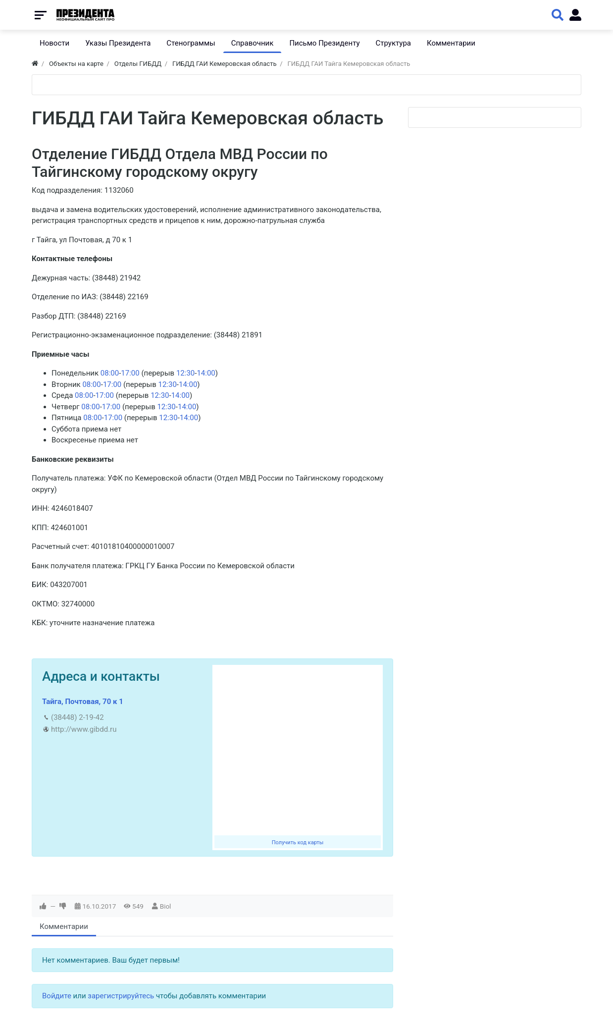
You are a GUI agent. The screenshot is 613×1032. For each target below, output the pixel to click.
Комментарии (64, 926)
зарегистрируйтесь (121, 995)
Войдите (56, 995)
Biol (165, 906)
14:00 (206, 373)
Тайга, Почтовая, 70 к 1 (82, 701)
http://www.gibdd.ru (83, 729)
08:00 (110, 373)
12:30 (185, 373)
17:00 (130, 373)
